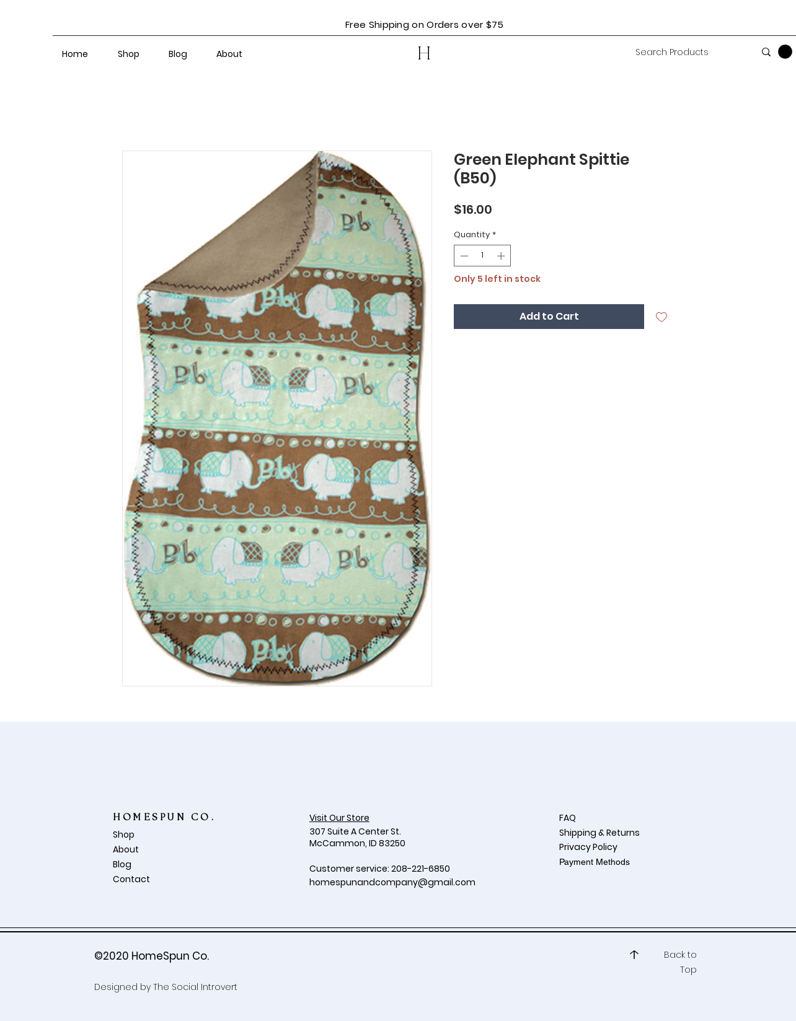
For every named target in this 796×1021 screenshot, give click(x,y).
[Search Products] (685, 53)
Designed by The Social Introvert (165, 987)
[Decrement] (463, 255)
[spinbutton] (483, 255)
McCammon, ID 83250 (357, 843)
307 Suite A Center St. (356, 831)
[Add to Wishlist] (661, 316)
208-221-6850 (420, 868)
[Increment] (502, 255)
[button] (785, 52)
